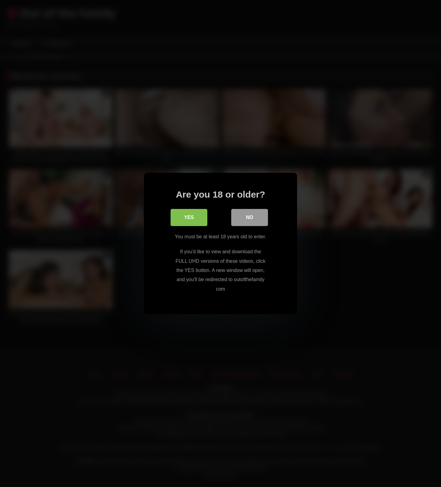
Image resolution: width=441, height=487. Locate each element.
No (249, 217)
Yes (189, 217)
